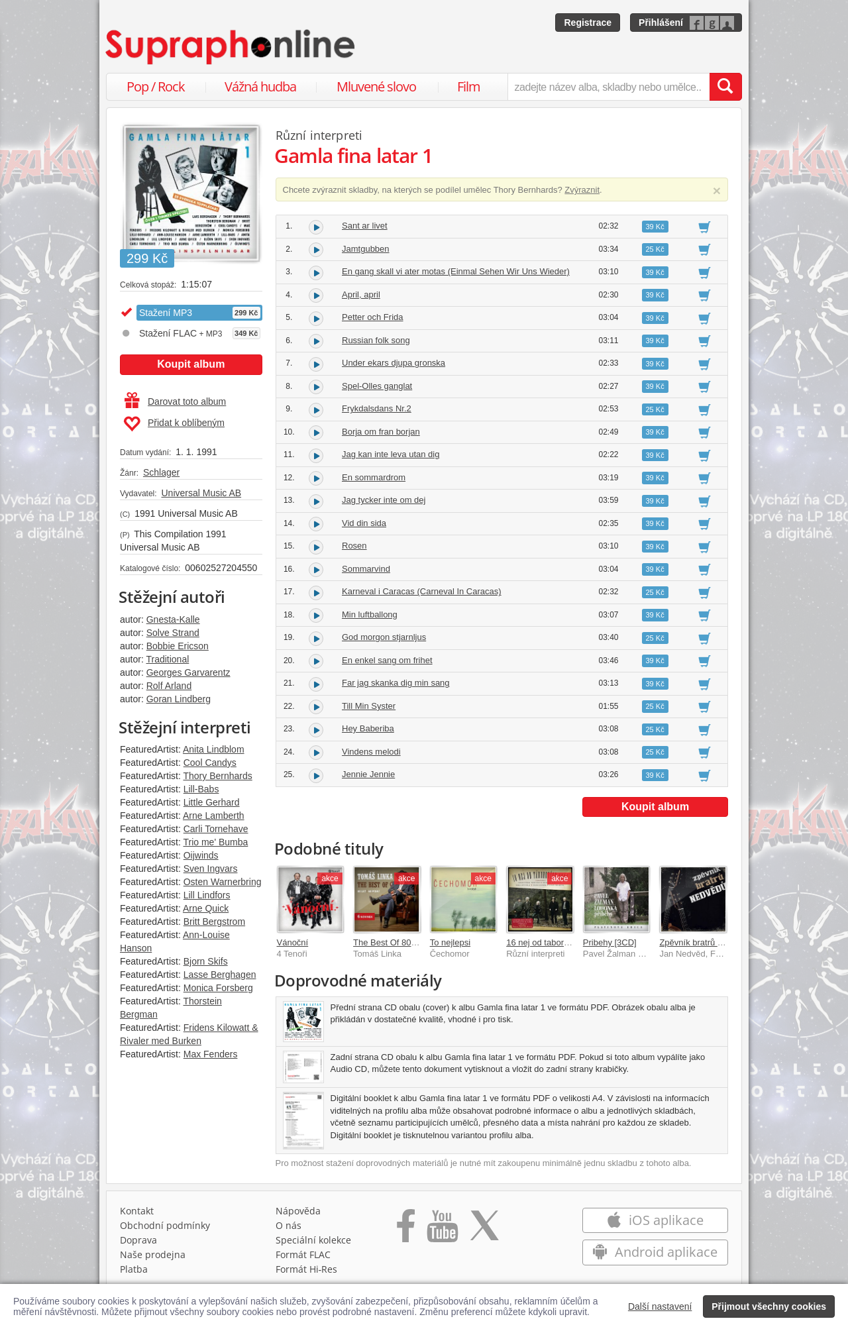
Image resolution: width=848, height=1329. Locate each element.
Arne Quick (206, 908)
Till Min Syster (369, 706)
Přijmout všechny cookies (769, 1306)
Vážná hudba (260, 86)
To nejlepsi (450, 942)
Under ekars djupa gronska (393, 363)
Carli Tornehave (216, 829)
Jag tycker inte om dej (383, 500)
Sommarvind (366, 569)
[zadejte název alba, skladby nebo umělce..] (608, 87)
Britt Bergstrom (214, 921)
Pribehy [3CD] (610, 942)
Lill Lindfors (207, 895)
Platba (134, 1269)
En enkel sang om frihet (387, 660)
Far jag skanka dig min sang (396, 683)
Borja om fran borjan (381, 432)
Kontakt (137, 1210)
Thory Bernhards (217, 776)
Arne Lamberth (213, 815)
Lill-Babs (201, 789)
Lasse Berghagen (220, 974)
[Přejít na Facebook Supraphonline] (406, 1230)
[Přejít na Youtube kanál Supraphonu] (441, 1230)
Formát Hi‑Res (307, 1269)
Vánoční (293, 942)
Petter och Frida (372, 317)
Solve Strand (172, 632)
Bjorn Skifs (206, 961)
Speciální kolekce (313, 1240)
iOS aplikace (655, 1220)
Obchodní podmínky (165, 1225)
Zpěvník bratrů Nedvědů (705, 942)
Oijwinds (201, 855)
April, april (361, 294)
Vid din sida (364, 523)
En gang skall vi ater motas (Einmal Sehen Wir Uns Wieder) (456, 271)
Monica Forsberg (218, 988)
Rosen (354, 546)
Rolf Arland (168, 685)
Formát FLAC (303, 1254)
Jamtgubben (366, 249)
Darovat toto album (175, 401)
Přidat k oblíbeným (174, 424)
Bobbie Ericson (177, 646)
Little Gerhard (212, 802)
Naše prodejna (153, 1254)
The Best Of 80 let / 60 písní (406, 942)
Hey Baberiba (368, 728)
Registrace (587, 22)
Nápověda (298, 1210)
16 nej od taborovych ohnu (557, 942)
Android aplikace (654, 1252)
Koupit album (191, 364)
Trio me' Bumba (215, 842)
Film (468, 86)
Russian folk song (376, 340)
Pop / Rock (156, 86)
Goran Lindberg (178, 699)
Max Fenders (211, 1054)
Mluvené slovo (376, 86)
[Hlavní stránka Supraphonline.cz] (231, 47)
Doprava (138, 1240)
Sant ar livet (365, 226)
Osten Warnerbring (223, 882)
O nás (288, 1225)
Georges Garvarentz (188, 672)
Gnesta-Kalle (173, 619)
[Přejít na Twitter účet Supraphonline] (484, 1230)
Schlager (161, 472)
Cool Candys (210, 762)
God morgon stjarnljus (384, 637)
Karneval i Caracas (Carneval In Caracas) (422, 591)
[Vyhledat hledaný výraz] (725, 87)
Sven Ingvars (211, 868)
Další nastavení (660, 1306)
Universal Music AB (201, 493)
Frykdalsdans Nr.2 (376, 408)
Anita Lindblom (213, 749)
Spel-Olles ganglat (377, 386)
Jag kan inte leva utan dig (390, 454)
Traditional (167, 659)
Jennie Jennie (368, 774)
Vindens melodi (371, 752)
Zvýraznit (582, 190)
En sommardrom (373, 477)
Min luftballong (370, 614)
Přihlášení (661, 22)
